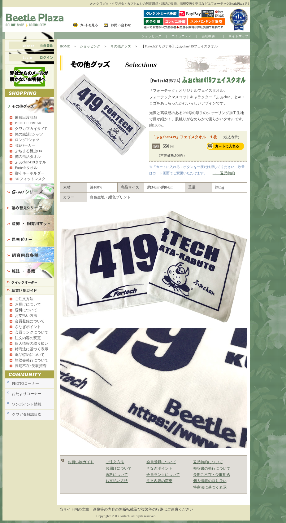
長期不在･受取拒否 (30, 366)
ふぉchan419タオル (30, 162)
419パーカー (25, 145)
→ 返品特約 (224, 173)
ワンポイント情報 (26, 404)
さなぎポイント (159, 468)
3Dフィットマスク (30, 179)
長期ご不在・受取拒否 (211, 474)
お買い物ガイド (81, 462)
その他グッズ (120, 46)
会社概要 (208, 36)
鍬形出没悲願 (26, 117)
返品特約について (208, 462)
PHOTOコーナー (25, 383)
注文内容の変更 (159, 481)
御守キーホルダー (30, 173)
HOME (65, 46)
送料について (117, 474)
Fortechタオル (26, 168)
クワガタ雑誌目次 (26, 414)
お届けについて (119, 468)
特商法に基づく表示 (210, 487)
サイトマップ (238, 36)
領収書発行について (31, 360)
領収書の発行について (211, 468)
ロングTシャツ (27, 140)
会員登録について (161, 462)
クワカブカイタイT (31, 128)
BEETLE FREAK (28, 123)
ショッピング (151, 36)
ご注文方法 (115, 462)
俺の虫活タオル (28, 156)
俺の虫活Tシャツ (29, 134)
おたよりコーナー (26, 394)
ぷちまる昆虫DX (28, 151)
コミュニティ (182, 36)
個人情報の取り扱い (210, 481)
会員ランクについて (163, 474)
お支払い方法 (117, 481)
